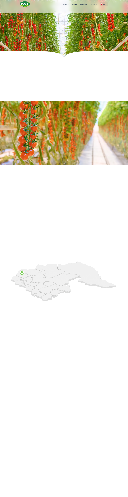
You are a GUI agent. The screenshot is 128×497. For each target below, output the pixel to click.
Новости (83, 4)
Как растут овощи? (70, 4)
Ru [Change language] (104, 4)
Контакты (93, 4)
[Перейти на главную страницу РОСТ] (25, 4)
